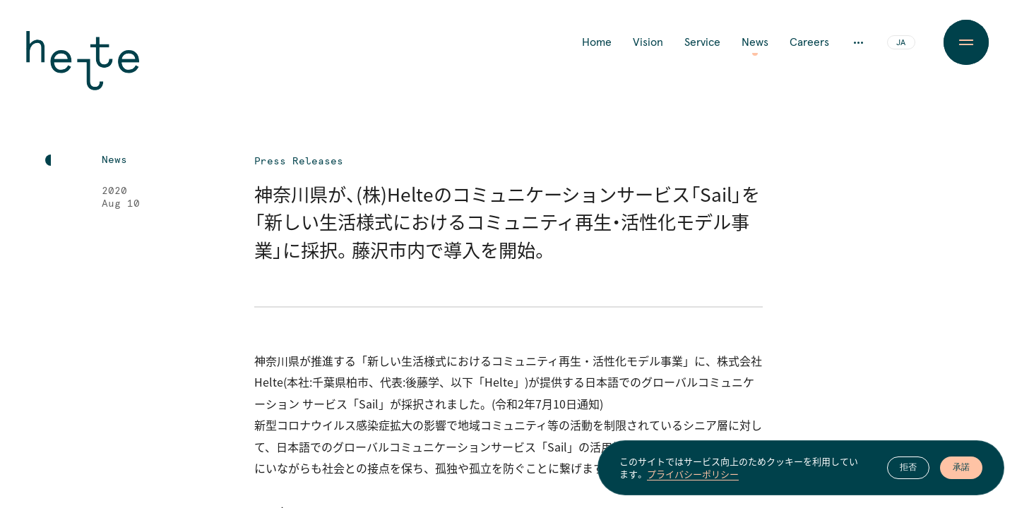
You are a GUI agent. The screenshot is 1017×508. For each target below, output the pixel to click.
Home (597, 42)
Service (702, 42)
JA (900, 43)
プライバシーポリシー (693, 474)
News (755, 42)
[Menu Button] (966, 42)
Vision (648, 42)
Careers (809, 42)
